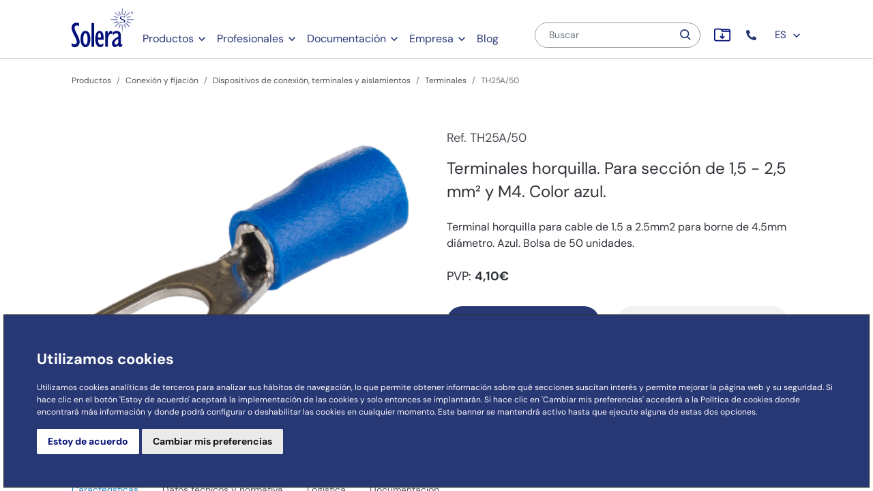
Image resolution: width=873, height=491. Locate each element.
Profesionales (250, 38)
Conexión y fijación (161, 80)
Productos (168, 38)
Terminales (446, 80)
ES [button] (788, 35)
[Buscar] (603, 35)
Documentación (346, 38)
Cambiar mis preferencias (212, 441)
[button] (752, 35)
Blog (488, 38)
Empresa (431, 38)
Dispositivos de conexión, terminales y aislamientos (312, 80)
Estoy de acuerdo (88, 441)
